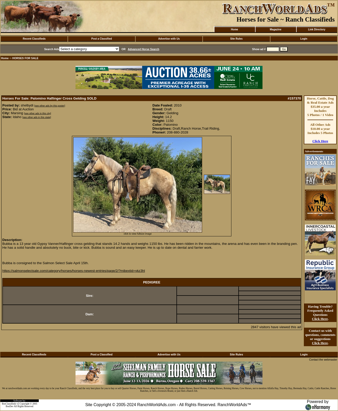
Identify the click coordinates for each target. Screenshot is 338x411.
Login (303, 38)
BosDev (9, 406)
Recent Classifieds (34, 38)
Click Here (320, 141)
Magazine (275, 29)
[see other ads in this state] (36, 117)
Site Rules (236, 38)
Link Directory (316, 29)
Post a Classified (101, 38)
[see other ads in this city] (37, 113)
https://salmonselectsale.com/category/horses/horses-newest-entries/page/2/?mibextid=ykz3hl (73, 271)
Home (234, 29)
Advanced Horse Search (143, 49)
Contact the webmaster (323, 359)
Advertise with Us (169, 38)
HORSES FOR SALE (25, 58)
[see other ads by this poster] (49, 105)
